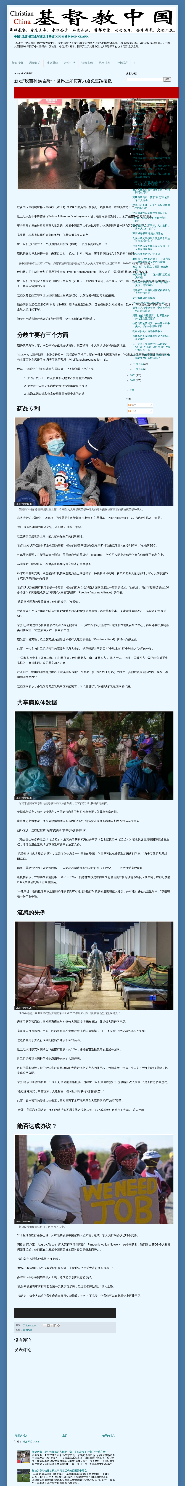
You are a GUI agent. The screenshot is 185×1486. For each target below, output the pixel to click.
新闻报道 (17, 62)
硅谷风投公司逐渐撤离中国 (147, 331)
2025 (133, 99)
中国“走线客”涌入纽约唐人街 (149, 303)
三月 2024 (138, 153)
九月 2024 (138, 123)
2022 (133, 380)
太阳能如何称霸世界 (144, 298)
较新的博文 (21, 1435)
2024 (133, 104)
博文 (132, 405)
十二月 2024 (140, 108)
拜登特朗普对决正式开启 (146, 254)
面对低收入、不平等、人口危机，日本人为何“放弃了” (151, 227)
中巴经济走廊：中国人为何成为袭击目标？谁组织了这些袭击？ (151, 167)
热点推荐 (104, 62)
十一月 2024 (140, 113)
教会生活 (69, 62)
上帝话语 (122, 62)
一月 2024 (138, 369)
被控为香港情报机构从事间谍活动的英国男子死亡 (59, 1470)
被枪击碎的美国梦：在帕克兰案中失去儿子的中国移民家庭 (151, 325)
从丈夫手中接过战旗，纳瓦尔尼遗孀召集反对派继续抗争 (151, 356)
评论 (132, 411)
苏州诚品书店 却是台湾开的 (148, 233)
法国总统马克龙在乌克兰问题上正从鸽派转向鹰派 (151, 248)
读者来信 (87, 62)
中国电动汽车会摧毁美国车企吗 (150, 213)
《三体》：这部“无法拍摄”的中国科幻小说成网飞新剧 (151, 183)
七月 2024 (138, 133)
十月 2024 (138, 118)
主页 (64, 1435)
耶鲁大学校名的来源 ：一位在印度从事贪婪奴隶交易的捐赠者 (152, 260)
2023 (133, 375)
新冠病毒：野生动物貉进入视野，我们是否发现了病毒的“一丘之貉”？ (70, 1451)
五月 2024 (138, 144)
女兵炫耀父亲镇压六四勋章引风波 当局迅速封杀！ (151, 240)
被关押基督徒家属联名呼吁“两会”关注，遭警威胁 (151, 284)
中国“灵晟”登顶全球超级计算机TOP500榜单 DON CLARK (51, 36)
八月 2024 (138, 128)
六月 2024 (138, 139)
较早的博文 (108, 1435)
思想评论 (35, 62)
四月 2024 (138, 149)
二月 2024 (138, 364)
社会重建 (52, 62)
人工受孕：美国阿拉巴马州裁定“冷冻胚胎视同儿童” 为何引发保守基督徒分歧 (151, 347)
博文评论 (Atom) (31, 1441)
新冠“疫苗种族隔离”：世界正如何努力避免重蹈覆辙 (151, 317)
